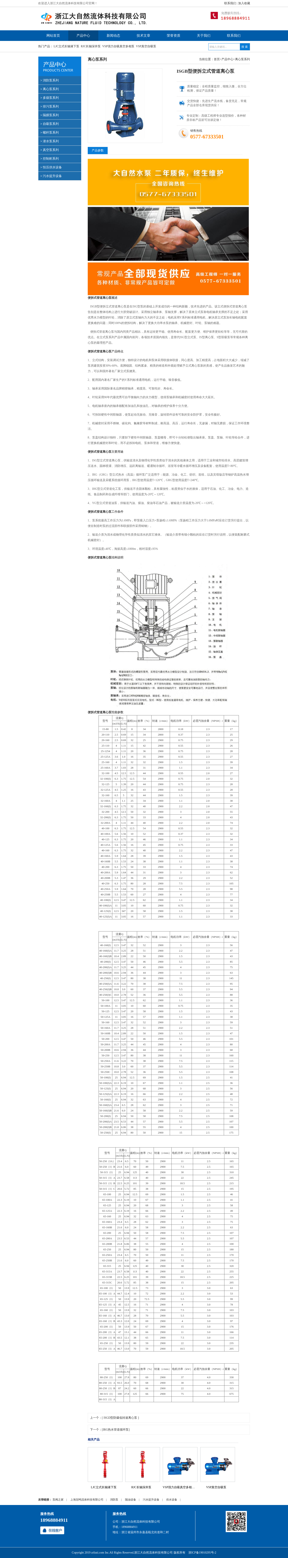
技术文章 (143, 35)
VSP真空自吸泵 (146, 46)
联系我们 (230, 3)
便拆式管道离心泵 (99, 297)
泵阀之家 (58, 1499)
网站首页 (53, 35)
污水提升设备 (52, 176)
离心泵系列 (51, 89)
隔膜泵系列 (51, 115)
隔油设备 (130, 1499)
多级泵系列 (51, 97)
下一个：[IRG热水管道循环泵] (110, 1429)
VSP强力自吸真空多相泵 (118, 46)
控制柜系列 (51, 158)
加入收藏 (244, 3)
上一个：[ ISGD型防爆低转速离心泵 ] (114, 1417)
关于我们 (203, 35)
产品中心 (83, 35)
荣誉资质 (173, 35)
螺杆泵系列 (51, 132)
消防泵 (114, 1499)
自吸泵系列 (51, 124)
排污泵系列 (51, 106)
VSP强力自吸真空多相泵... (180, 1487)
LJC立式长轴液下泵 (66, 46)
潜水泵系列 (51, 141)
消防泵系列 (51, 80)
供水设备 (171, 1499)
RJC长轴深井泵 (91, 46)
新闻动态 (113, 35)
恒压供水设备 (52, 167)
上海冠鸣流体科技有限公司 (86, 1499)
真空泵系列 (51, 150)
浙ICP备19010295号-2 (202, 1552)
